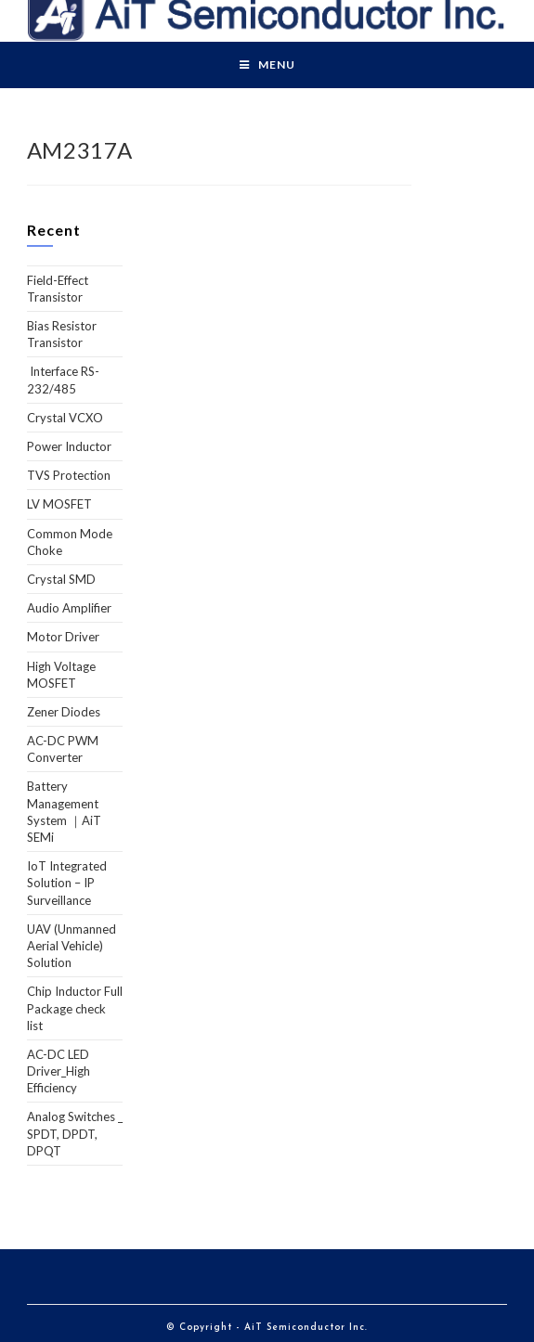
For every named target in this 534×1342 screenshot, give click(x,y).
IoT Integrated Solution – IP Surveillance (67, 882)
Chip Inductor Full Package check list (75, 1008)
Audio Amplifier (69, 607)
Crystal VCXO (65, 417)
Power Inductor (69, 446)
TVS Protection (69, 475)
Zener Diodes (63, 711)
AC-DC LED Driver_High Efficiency (58, 1071)
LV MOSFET (59, 504)
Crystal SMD (61, 579)
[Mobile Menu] (267, 65)
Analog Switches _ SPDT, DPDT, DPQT (75, 1133)
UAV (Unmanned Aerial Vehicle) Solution (71, 946)
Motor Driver (63, 636)
